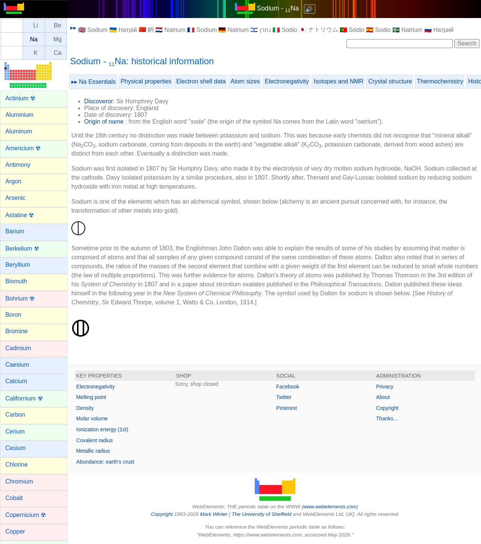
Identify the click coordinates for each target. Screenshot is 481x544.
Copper (15, 531)
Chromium (19, 481)
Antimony (17, 165)
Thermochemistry (440, 81)
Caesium (17, 364)
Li (35, 26)
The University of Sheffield (262, 514)
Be (57, 26)
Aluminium (19, 115)
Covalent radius (94, 440)
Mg (57, 39)
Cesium (15, 448)
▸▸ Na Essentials (93, 82)
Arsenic (15, 198)
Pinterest (286, 408)
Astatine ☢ (19, 215)
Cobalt (14, 498)
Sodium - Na (278, 8)
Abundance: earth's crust (105, 462)
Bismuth (16, 281)
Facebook (287, 387)
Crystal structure (390, 81)
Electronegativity (287, 81)
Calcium (16, 381)
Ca (57, 53)
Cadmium (18, 348)
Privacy (384, 387)
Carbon (15, 414)
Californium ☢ (23, 398)
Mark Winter (213, 514)
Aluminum (18, 131)
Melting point (91, 397)
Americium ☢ (23, 148)
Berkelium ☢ (22, 248)
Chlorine (16, 464)
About (383, 397)
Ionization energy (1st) (102, 429)
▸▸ (73, 27)
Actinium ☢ (20, 98)
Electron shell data (201, 81)
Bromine (16, 331)
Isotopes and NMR (339, 81)
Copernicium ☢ (25, 515)
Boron (13, 314)
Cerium (15, 431)
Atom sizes (245, 81)
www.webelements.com (330, 506)
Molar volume (92, 419)
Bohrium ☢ (20, 298)
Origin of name (104, 121)
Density (85, 408)
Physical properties (146, 81)
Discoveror (98, 101)
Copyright (387, 408)
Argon (13, 181)
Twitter (284, 397)
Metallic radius (93, 451)
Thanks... (387, 419)
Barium (14, 231)
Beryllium (17, 264)
